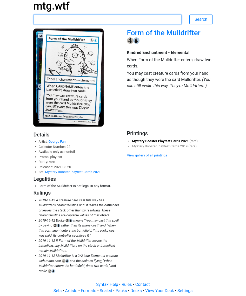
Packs (122, 290)
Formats (89, 290)
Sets (58, 290)
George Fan (56, 141)
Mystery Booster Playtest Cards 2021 (73, 172)
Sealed (106, 290)
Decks (136, 290)
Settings (184, 290)
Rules (127, 284)
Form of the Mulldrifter (164, 33)
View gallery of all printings (147, 155)
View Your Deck (160, 290)
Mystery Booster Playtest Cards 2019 (160, 146)
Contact (142, 284)
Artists (71, 290)
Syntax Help (107, 284)
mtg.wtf (52, 6)
